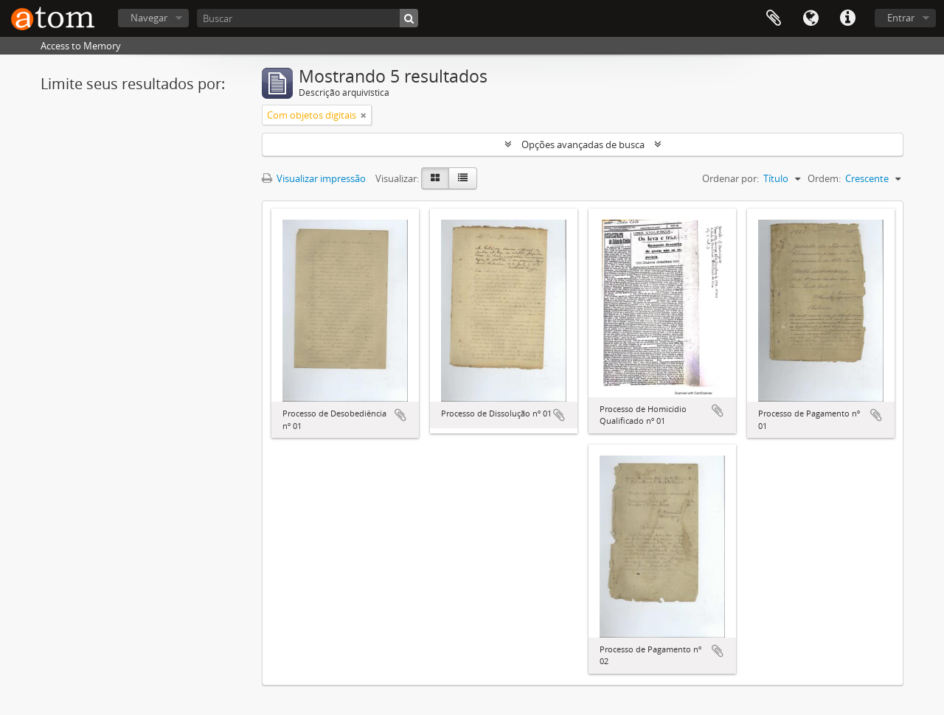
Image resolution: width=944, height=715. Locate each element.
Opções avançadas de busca (583, 144)
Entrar (900, 17)
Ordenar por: (730, 178)
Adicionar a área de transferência (400, 415)
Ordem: (824, 178)
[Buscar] (307, 18)
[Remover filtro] (364, 115)
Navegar (149, 17)
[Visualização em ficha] (435, 178)
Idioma (810, 18)
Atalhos (847, 18)
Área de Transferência (773, 18)
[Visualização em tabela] (462, 178)
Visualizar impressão (314, 178)
